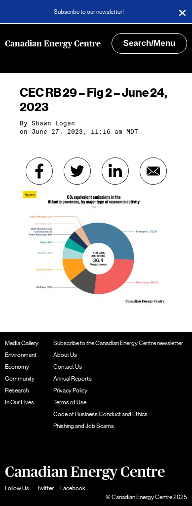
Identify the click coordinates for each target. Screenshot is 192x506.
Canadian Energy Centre (53, 43)
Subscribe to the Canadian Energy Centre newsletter (118, 343)
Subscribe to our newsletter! (89, 12)
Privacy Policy (70, 390)
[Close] (182, 12)
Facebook (72, 488)
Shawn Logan (53, 123)
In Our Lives (19, 402)
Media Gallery (21, 343)
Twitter (45, 488)
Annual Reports (72, 379)
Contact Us (67, 367)
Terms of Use (69, 402)
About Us (65, 355)
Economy (17, 367)
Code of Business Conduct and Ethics (100, 414)
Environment (21, 355)
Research (17, 390)
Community (20, 379)
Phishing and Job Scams (83, 426)
